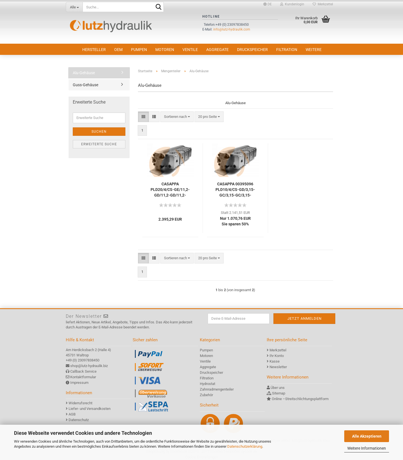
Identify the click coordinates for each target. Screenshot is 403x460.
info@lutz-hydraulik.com (231, 29)
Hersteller (94, 49)
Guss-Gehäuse (85, 85)
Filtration (286, 49)
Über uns (278, 388)
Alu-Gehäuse (84, 73)
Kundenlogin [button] (292, 4)
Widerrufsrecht (80, 403)
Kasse (275, 361)
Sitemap (278, 393)
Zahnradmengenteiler (217, 389)
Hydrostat (207, 384)
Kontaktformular (83, 377)
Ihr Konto (277, 356)
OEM (118, 49)
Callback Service (83, 371)
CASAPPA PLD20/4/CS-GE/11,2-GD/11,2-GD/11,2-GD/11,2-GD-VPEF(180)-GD (170, 190)
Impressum (79, 382)
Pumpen (139, 49)
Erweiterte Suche (99, 144)
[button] (267, 4)
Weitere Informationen (366, 448)
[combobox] (177, 116)
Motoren (164, 49)
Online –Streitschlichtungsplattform (300, 399)
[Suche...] (74, 7)
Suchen (99, 132)
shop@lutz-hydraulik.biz (89, 366)
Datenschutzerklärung (244, 446)
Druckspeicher (252, 49)
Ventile (190, 49)
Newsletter (278, 367)
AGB (72, 414)
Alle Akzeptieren (366, 436)
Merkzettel (323, 4)
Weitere (314, 49)
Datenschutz (79, 420)
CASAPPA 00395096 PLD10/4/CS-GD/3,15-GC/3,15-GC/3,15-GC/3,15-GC (235, 190)
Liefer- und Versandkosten (90, 409)
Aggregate (217, 49)
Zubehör (206, 395)
